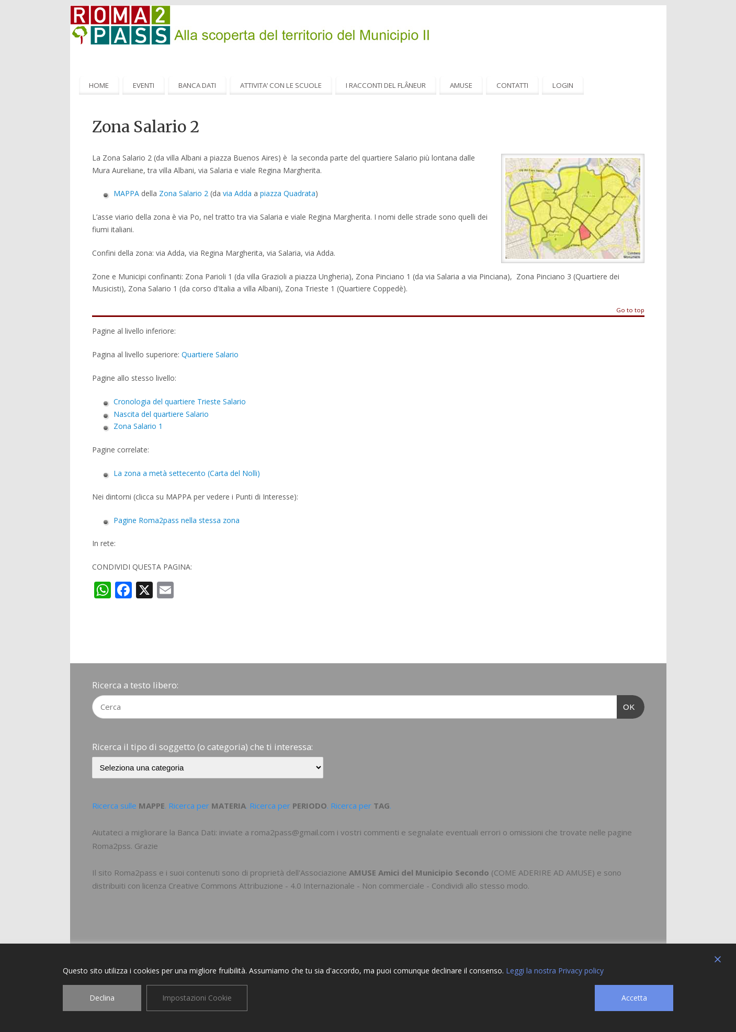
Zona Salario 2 (183, 193)
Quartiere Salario (210, 354)
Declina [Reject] (102, 998)
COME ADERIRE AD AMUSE (543, 872)
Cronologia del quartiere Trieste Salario (180, 401)
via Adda (237, 193)
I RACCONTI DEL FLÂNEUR (386, 85)
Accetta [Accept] (634, 998)
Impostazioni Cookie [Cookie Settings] (197, 998)
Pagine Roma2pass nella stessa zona (177, 520)
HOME (99, 85)
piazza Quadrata (287, 193)
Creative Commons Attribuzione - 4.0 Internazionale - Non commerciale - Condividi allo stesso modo (348, 885)
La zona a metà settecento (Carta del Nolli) (187, 473)
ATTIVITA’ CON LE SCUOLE (281, 85)
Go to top (630, 310)
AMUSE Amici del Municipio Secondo (419, 872)
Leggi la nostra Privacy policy (555, 971)
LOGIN (562, 85)
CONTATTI (512, 85)
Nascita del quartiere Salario (161, 414)
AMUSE (461, 85)
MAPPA (126, 193)
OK (626, 705)
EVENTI (143, 85)
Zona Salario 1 (138, 426)
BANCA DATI (197, 85)
